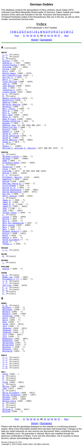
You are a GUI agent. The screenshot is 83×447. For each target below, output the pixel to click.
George (5, 387)
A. (3, 59)
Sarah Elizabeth (10, 240)
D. (3, 376)
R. (3, 403)
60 (34, 36)
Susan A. (6, 142)
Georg (5, 318)
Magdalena (7, 339)
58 (27, 36)
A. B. (5, 305)
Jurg (4, 335)
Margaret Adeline (11, 105)
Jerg (4, 326)
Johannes (6, 328)
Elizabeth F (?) (10, 279)
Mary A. (6, 221)
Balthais (6, 308)
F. (3, 380)
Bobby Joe (7, 277)
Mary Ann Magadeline (13, 223)
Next (66, 36)
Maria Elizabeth (10, 393)
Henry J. (6, 80)
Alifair (6, 61)
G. (3, 384)
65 (52, 36)
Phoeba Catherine (11, 121)
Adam (4, 161)
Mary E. (6, 111)
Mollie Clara (9, 401)
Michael (6, 397)
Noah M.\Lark (9, 119)
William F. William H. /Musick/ (19, 148)
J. (3, 198)
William (6, 411)
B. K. (5, 275)
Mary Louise (8, 225)
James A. (6, 200)
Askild (5, 269)
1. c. (5, 55)
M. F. (5, 94)
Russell (6, 130)
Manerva (6, 102)
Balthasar (7, 310)
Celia (5, 169)
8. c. (5, 57)
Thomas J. (7, 244)
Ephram (5, 181)
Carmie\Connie (9, 65)
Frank (5, 382)
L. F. (5, 250)
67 (59, 36)
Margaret (6, 107)
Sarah (5, 242)
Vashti (5, 146)
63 (45, 36)
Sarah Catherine (10, 136)
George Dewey (9, 73)
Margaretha (8, 343)
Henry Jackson (9, 196)
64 (48, 36)
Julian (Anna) (9, 213)
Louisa (5, 217)
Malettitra (8, 100)
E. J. (5, 175)
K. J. (5, 288)
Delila (5, 173)
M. (3, 96)
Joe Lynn (6, 285)
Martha (5, 219)
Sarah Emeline (9, 140)
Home (34, 39)
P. (3, 292)
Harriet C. (8, 78)
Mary (4, 227)
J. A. (5, 281)
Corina (5, 69)
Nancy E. (6, 117)
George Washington (12, 190)
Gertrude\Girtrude (12, 75)
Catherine (7, 167)
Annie (5, 374)
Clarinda (6, 67)
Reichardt (7, 351)
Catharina (7, 316)
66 (55, 36)
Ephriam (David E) (12, 184)
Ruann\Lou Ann (9, 127)
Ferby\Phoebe (9, 186)
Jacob (5, 324)
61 (38, 36)
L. (3, 215)
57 (24, 36)
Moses (5, 236)
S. (3, 405)
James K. (6, 206)
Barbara (6, 312)
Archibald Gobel (10, 163)
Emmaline (6, 179)
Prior (17, 36)
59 (31, 36)
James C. (6, 202)
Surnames (46, 39)
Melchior (6, 347)
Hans (4, 322)
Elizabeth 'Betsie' (12, 177)
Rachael (6, 123)
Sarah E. (6, 138)
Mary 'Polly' (9, 109)
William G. (8, 409)
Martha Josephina (11, 395)
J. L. (5, 283)
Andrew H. (7, 63)
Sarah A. (6, 134)
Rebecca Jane (9, 125)
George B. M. (9, 188)
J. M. (5, 368)
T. (3, 407)
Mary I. (6, 113)
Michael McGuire (10, 231)
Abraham (6, 159)
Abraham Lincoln (10, 157)
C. (3, 165)
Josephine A (8, 90)
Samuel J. (7, 132)
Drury (5, 71)
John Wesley (8, 86)
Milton (5, 233)
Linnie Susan (9, 92)
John (4, 88)
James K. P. (8, 204)
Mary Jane (7, 115)
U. (3, 144)
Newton (5, 238)
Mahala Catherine (11, 98)
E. (3, 378)
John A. (6, 84)
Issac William (9, 82)
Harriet (6, 194)
